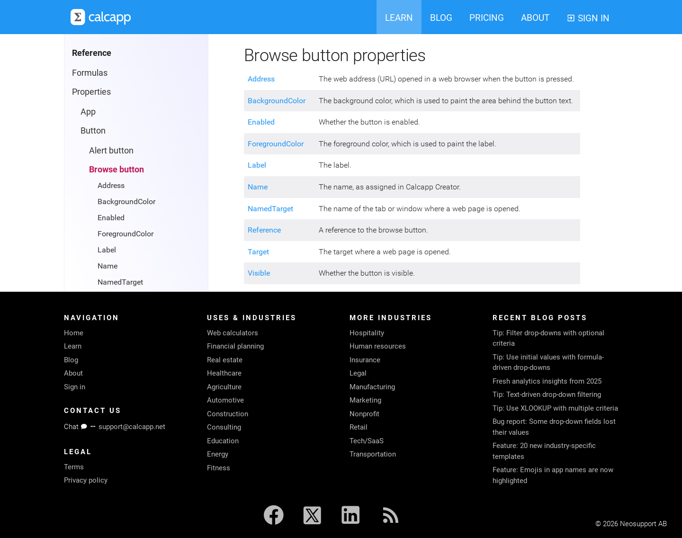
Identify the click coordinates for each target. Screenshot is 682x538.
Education (223, 441)
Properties (91, 92)
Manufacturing (372, 387)
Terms (74, 467)
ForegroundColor (125, 233)
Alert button (111, 150)
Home (73, 333)
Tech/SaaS (367, 441)
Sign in (74, 387)
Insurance (365, 360)
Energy (217, 454)
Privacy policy (86, 480)
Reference (264, 229)
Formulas (90, 73)
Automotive (225, 400)
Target (258, 251)
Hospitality (367, 333)
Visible (259, 273)
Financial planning (235, 346)
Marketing (365, 400)
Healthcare (224, 373)
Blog (71, 360)
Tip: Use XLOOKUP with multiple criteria (555, 408)
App (88, 112)
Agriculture (224, 387)
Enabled (111, 217)
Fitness (218, 468)
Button (93, 130)
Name (107, 265)
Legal (358, 373)
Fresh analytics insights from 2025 (547, 381)
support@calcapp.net (132, 426)
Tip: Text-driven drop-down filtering (547, 394)
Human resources (378, 346)
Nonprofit (364, 414)
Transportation (373, 454)
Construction (227, 414)
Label (107, 249)
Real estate (224, 360)
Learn (72, 346)
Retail (359, 427)
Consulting (224, 427)
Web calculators (232, 333)
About (73, 373)
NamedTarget (120, 282)
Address (111, 185)
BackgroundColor (126, 201)
